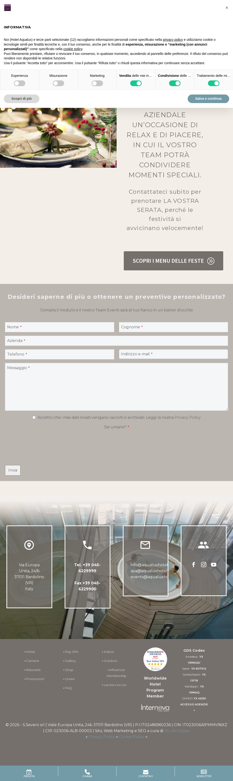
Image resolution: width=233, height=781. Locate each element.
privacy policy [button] (173, 40)
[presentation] (41, 440)
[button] (227, 7)
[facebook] (193, 566)
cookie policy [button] (72, 49)
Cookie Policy (131, 736)
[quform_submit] (13, 470)
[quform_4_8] (173, 327)
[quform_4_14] (173, 354)
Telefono (17, 354)
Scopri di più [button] (21, 98)
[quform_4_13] (59, 354)
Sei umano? (116, 427)
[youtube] (213, 566)
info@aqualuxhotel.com (154, 565)
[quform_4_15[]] (34, 417)
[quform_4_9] (116, 341)
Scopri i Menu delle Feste (173, 260)
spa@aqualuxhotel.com (153, 571)
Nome (14, 327)
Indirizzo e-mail (136, 354)
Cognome (132, 327)
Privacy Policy (188, 417)
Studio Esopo (177, 731)
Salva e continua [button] (208, 98)
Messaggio (18, 368)
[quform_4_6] (116, 387)
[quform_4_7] (59, 327)
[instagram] (203, 566)
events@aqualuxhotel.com (157, 577)
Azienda (16, 340)
